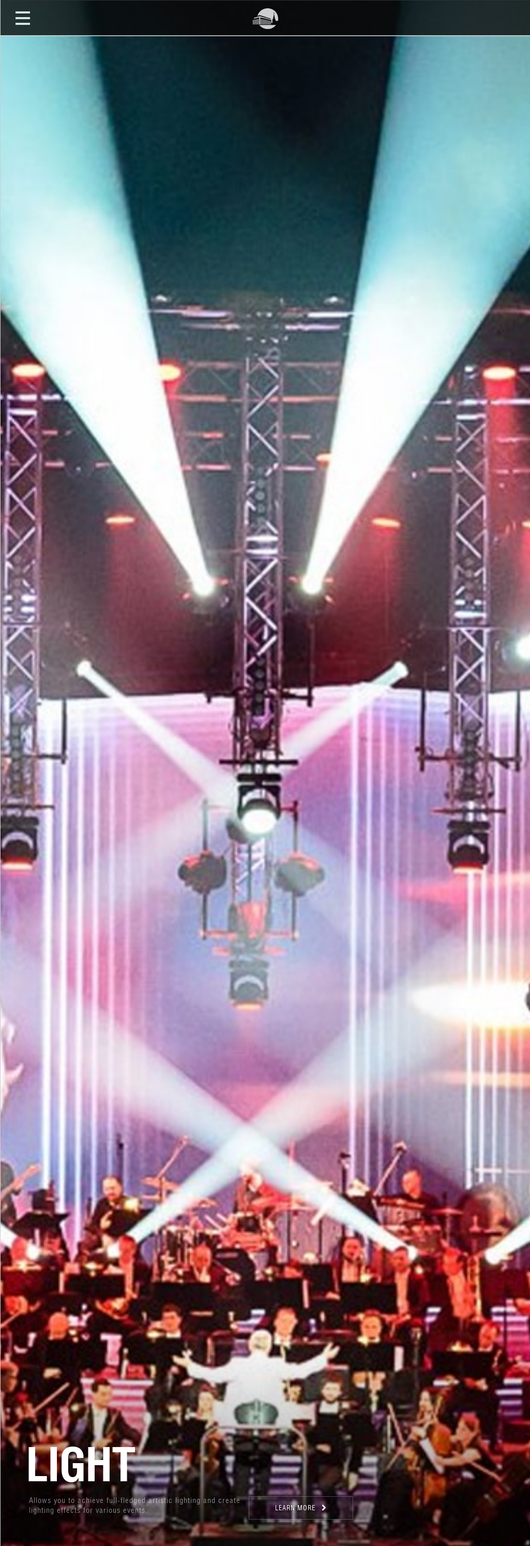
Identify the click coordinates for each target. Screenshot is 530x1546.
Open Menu (23, 17)
